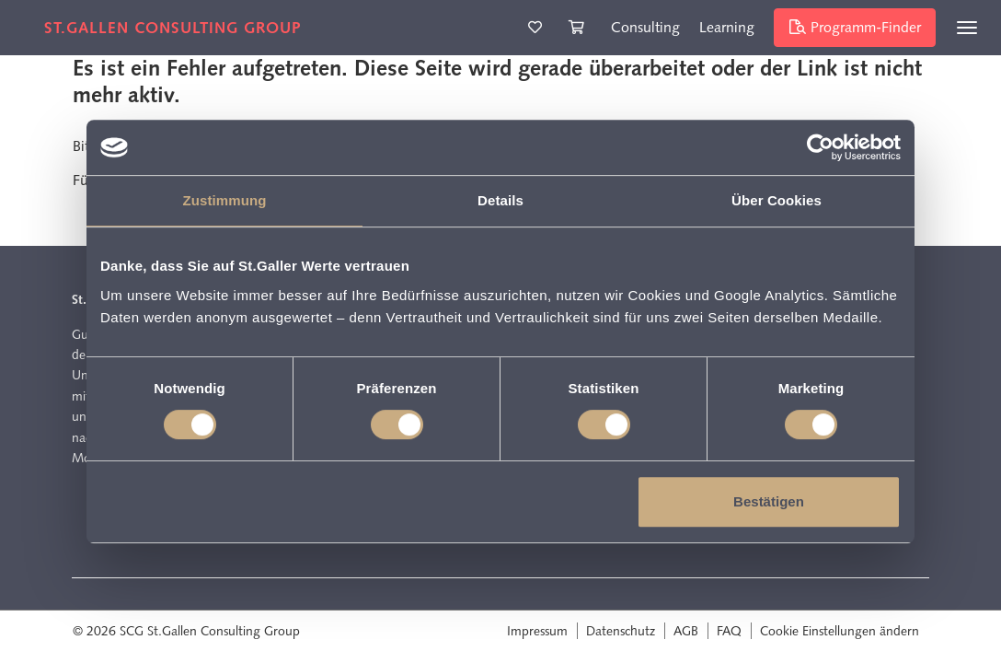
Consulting (645, 27)
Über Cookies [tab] (776, 200)
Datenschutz (620, 630)
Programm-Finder (854, 27)
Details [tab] (500, 200)
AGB (685, 630)
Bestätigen (768, 501)
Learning (726, 27)
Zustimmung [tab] (225, 200)
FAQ (729, 630)
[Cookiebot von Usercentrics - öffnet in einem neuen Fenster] (820, 147)
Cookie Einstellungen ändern (839, 630)
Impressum (537, 630)
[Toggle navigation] (966, 27)
